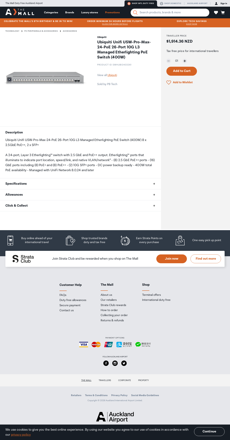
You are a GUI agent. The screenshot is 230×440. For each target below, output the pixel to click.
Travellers (105, 380)
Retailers (76, 395)
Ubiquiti (112, 75)
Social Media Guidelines (145, 395)
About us (106, 295)
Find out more (206, 259)
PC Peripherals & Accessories (41, 31)
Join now (171, 259)
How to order (109, 310)
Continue (209, 431)
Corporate (124, 380)
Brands (69, 12)
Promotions (112, 12)
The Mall (86, 380)
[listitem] (32, 240)
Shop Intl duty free (140, 3)
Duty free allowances (72, 300)
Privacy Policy (119, 395)
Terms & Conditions (96, 395)
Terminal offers (151, 295)
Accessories (70, 31)
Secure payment (69, 305)
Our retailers (109, 300)
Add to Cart (181, 71)
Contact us (66, 310)
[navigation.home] (19, 12)
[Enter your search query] (170, 13)
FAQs (62, 295)
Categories (51, 12)
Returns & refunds (112, 320)
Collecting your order (114, 315)
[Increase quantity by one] (185, 61)
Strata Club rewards (113, 305)
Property (143, 380)
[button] (216, 13)
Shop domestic (170, 3)
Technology (12, 31)
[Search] (135, 12)
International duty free (156, 300)
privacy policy (21, 435)
